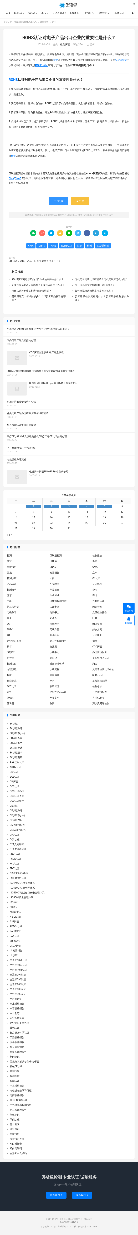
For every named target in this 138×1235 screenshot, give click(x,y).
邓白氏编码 (16, 1148)
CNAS (18, 178)
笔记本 (10, 697)
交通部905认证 (18, 994)
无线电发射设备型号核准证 (24, 1061)
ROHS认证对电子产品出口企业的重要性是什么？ (69, 37)
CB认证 (14, 781)
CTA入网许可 (60, 13)
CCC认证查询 (17, 796)
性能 (13, 155)
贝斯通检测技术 (58, 601)
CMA (11, 178)
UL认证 (14, 955)
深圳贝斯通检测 (100, 703)
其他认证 (119, 13)
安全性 (53, 618)
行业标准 (12, 680)
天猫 (52, 578)
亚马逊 (10, 703)
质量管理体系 (57, 663)
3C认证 (45, 13)
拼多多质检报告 (18, 1052)
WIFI (52, 680)
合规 (9, 692)
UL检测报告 (16, 950)
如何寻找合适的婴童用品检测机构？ (94, 290)
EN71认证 (15, 854)
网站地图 (88, 1219)
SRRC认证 (19, 13)
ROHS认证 (41, 65)
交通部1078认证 (18, 969)
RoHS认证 (15, 931)
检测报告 (104, 13)
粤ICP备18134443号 (69, 1222)
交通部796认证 (18, 979)
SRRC (10, 629)
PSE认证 (14, 921)
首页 (8, 13)
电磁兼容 (12, 612)
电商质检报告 (17, 1095)
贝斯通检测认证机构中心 (69, 5)
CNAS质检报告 (18, 829)
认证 (9, 561)
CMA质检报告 (17, 825)
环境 (9, 618)
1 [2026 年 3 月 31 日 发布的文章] (33, 506)
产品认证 (12, 584)
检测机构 (12, 589)
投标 (9, 646)
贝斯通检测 (121, 59)
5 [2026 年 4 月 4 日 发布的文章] (104, 506)
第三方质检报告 (18, 1109)
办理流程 (12, 669)
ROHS (13, 80)
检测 (55, 59)
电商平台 (54, 612)
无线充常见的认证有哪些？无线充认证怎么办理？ (101, 279)
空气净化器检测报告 (21, 1105)
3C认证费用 (16, 757)
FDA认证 (14, 868)
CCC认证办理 (17, 791)
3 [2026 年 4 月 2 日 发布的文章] (69, 506)
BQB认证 (14, 776)
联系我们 (56, 1195)
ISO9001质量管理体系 (21, 897)
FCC (94, 618)
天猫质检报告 (17, 1037)
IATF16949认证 (18, 878)
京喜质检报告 (17, 1008)
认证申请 (54, 606)
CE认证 (96, 578)
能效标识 (14, 1114)
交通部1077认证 (18, 965)
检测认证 (44, 22)
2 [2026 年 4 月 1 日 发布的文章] (51, 506)
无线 (9, 572)
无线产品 (54, 629)
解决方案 (97, 629)
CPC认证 (14, 834)
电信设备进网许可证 (21, 1090)
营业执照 (54, 635)
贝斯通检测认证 (100, 658)
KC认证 (14, 907)
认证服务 (97, 635)
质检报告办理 (99, 680)
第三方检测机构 (58, 640)
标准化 (53, 658)
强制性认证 (98, 601)
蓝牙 (9, 595)
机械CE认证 (16, 1066)
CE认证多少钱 (17, 815)
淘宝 (94, 663)
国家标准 (97, 606)
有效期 (53, 646)
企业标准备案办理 (19, 1023)
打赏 (80, 201)
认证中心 (54, 652)
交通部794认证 (18, 974)
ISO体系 (74, 13)
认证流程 (54, 669)
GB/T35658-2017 (19, 873)
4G (8, 635)
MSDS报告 (15, 912)
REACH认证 (16, 926)
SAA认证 (14, 936)
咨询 (94, 595)
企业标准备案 (14, 640)
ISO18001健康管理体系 (22, 887)
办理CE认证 (98, 697)
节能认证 (14, 1119)
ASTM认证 (15, 767)
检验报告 (54, 572)
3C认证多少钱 (17, 733)
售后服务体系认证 (19, 1032)
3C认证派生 (16, 743)
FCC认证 (11, 686)
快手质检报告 (17, 1042)
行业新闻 (14, 1124)
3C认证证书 (16, 752)
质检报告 (89, 13)
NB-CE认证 (16, 916)
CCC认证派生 (17, 800)
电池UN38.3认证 (18, 1100)
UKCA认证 (15, 945)
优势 (94, 640)
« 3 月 (10, 534)
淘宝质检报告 (17, 1085)
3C (8, 623)
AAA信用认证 (17, 762)
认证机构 (97, 584)
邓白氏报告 (16, 1143)
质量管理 (54, 686)
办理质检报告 (99, 652)
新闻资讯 (14, 1056)
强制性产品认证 (58, 692)
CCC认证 (33, 13)
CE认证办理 (16, 810)
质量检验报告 (99, 612)
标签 (9, 675)
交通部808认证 (18, 984)
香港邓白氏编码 (18, 1153)
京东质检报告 (17, 1003)
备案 (52, 703)
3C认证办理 (16, 728)
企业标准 (54, 595)
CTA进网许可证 (18, 849)
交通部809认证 (18, 989)
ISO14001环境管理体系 (22, 883)
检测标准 (97, 686)
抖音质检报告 (17, 1047)
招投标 (10, 658)
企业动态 (14, 1013)
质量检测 (54, 623)
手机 (9, 601)
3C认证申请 (16, 747)
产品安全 (54, 697)
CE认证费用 (16, 820)
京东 (94, 572)
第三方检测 (13, 606)
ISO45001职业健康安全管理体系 (27, 892)
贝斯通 (53, 561)
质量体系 (54, 675)
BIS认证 (14, 772)
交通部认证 (16, 998)
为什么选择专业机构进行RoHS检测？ (95, 285)
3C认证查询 (16, 738)
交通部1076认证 (18, 960)
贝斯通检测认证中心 (103, 669)
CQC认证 (14, 839)
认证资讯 (14, 1129)
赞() (91, 44)
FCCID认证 (15, 858)
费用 (94, 589)
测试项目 (97, 623)
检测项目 (12, 663)
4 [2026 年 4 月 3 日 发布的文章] (86, 506)
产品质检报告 (99, 692)
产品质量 (54, 589)
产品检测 (54, 584)
